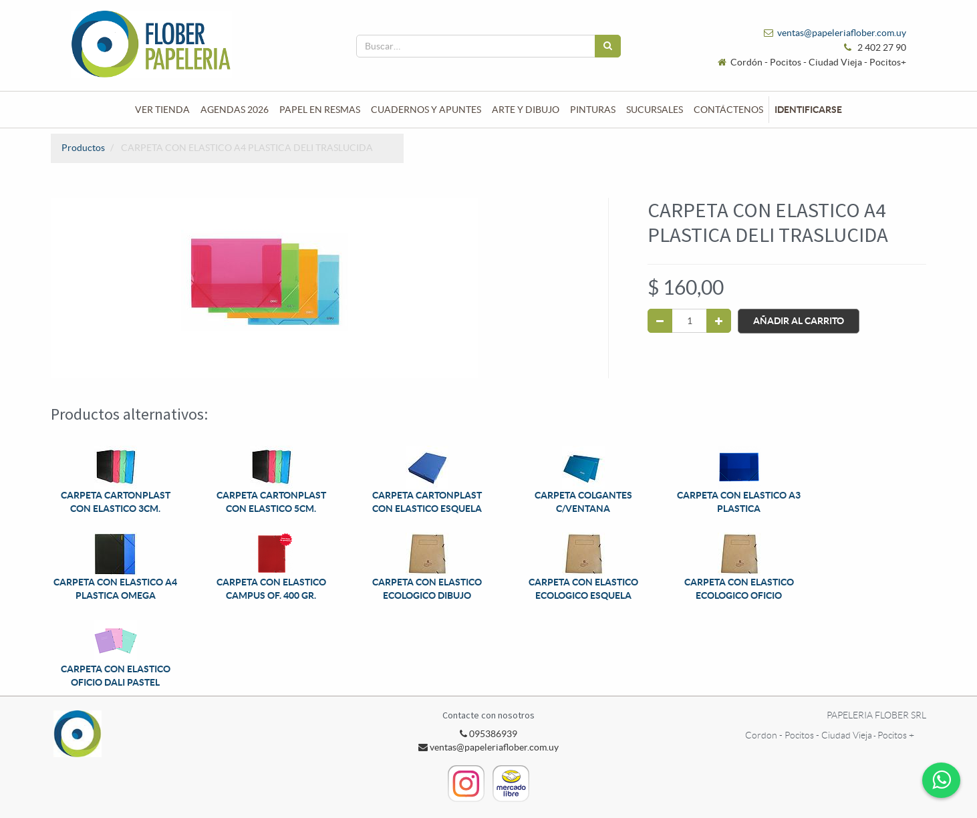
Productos (83, 147)
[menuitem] (162, 109)
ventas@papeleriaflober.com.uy (841, 32)
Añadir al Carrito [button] (798, 320)
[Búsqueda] (608, 46)
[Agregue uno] (718, 321)
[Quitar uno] (660, 321)
